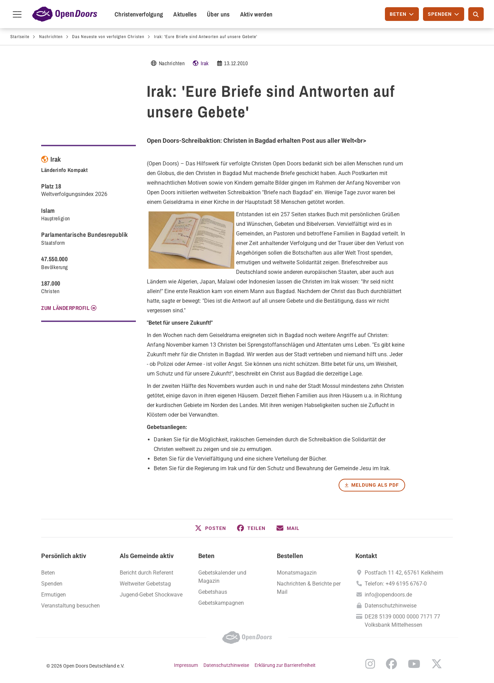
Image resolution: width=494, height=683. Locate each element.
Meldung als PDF (375, 485)
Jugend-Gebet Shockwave (151, 594)
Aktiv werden (256, 14)
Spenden (51, 583)
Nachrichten (51, 36)
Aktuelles (185, 14)
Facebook (391, 664)
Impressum (186, 665)
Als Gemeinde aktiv (147, 555)
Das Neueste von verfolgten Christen (108, 36)
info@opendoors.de (388, 594)
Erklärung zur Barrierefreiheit (285, 665)
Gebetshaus (212, 592)
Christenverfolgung (139, 14)
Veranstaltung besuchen (70, 605)
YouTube (414, 664)
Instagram (370, 664)
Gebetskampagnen (221, 603)
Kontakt (366, 555)
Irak (205, 63)
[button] (210, 528)
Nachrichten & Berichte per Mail (309, 587)
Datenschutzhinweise (390, 605)
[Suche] (476, 14)
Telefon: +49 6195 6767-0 (396, 583)
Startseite (20, 36)
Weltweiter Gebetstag (145, 583)
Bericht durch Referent (146, 572)
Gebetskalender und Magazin (222, 576)
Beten (206, 555)
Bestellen (290, 555)
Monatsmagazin (297, 572)
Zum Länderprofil (65, 308)
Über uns (218, 14)
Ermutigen (53, 594)
